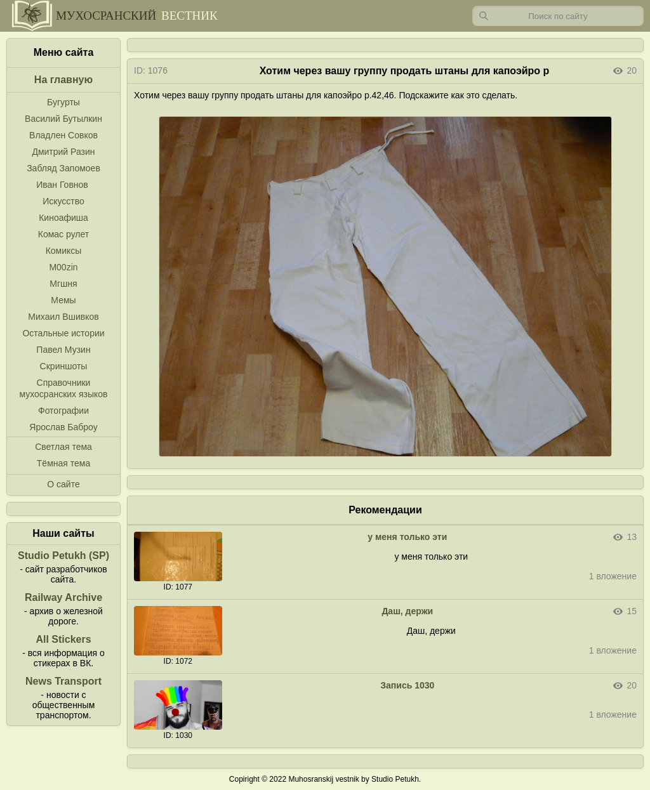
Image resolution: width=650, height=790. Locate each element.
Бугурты (63, 102)
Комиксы (64, 251)
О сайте (63, 484)
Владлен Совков (63, 135)
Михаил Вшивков (63, 317)
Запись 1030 (407, 685)
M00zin (63, 267)
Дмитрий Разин (63, 152)
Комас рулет (63, 234)
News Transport (63, 681)
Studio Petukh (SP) (63, 555)
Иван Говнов (62, 185)
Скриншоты (64, 366)
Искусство (63, 201)
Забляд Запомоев (63, 168)
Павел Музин (63, 350)
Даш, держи (407, 611)
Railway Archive (63, 597)
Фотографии (63, 410)
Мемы (63, 300)
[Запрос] (558, 16)
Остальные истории (63, 333)
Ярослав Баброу (63, 427)
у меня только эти (407, 537)
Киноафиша (63, 218)
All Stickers (63, 639)
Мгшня (63, 284)
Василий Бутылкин (63, 119)
